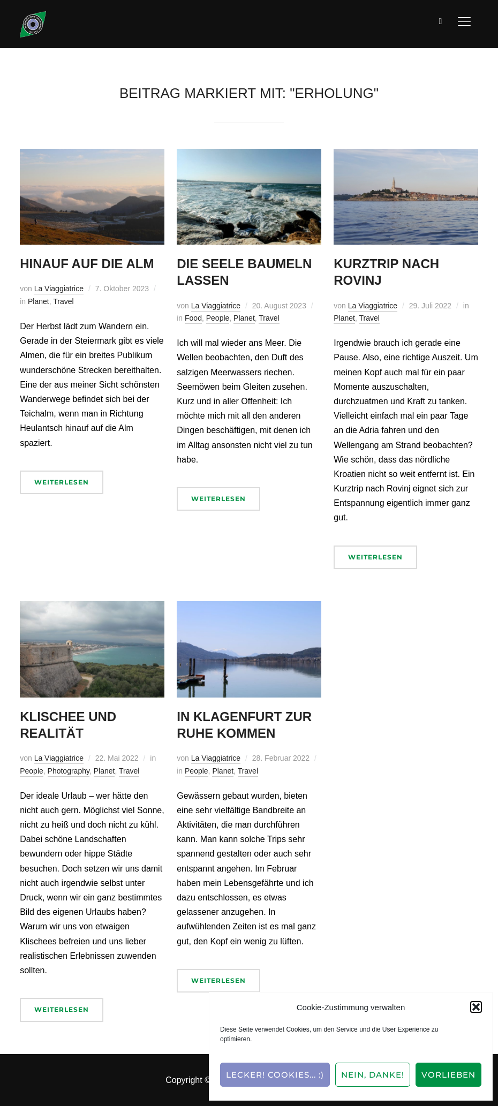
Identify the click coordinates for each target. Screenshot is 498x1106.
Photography (68, 771)
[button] (476, 1007)
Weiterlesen (61, 482)
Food (193, 318)
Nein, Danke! (372, 1075)
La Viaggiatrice (59, 288)
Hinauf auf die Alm (87, 263)
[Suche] (440, 20)
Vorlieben (448, 1075)
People (218, 318)
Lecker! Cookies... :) (275, 1075)
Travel (63, 301)
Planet (38, 301)
